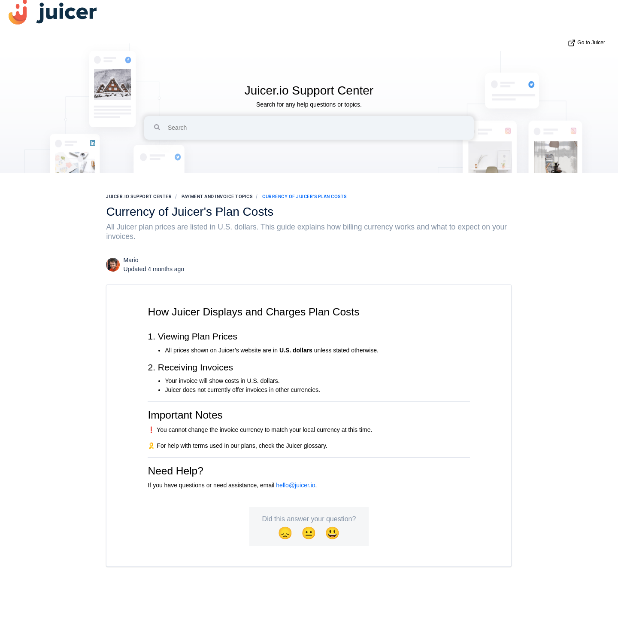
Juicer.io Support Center (309, 90)
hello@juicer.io (295, 485)
